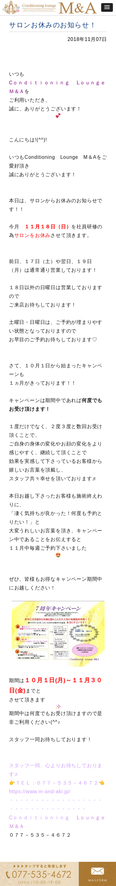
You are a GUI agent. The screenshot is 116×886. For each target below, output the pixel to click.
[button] (107, 7)
